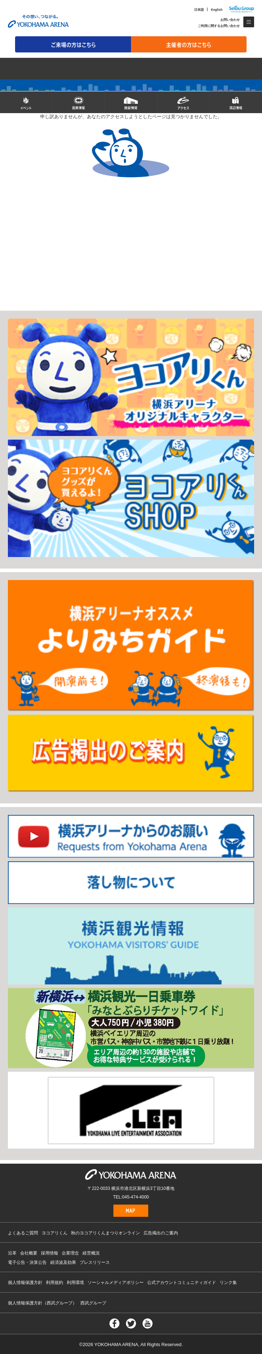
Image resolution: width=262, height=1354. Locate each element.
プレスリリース (95, 1262)
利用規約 (54, 1282)
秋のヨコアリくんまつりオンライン (105, 1232)
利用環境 (75, 1282)
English (217, 9)
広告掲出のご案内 (161, 1232)
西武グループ (93, 1303)
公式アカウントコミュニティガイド (181, 1282)
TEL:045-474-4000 (131, 1197)
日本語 (199, 9)
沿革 (12, 1253)
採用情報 (49, 1253)
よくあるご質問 (23, 1232)
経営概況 (91, 1253)
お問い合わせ (230, 20)
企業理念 (70, 1253)
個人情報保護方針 (25, 1282)
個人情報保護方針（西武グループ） (42, 1303)
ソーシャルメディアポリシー (116, 1282)
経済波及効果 (63, 1262)
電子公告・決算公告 (27, 1262)
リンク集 (228, 1282)
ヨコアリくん (54, 1232)
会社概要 (28, 1253)
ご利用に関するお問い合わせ (219, 26)
